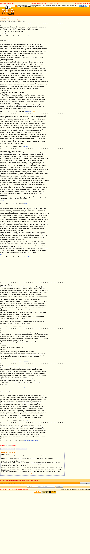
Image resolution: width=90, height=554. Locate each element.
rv (24, 387)
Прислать (75, 1)
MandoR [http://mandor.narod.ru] (31, 440)
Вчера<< (2, 445)
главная (2, 483)
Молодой (26, 361)
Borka (25, 203)
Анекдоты (5, 1)
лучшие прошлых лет (27, 480)
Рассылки (40, 3)
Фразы (35, 1)
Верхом (26, 146)
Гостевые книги (54, 3)
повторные (18, 480)
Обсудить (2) (16, 35)
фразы (19, 483)
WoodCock (28, 35)
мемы (14, 483)
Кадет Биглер (28, 111)
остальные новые (10, 480)
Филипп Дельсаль (28, 256)
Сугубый (26, 420)
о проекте (16, 489)
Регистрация (87, 3)
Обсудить (16, 111)
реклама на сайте (4, 489)
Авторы (65, 1)
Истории (15, 1)
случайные (35, 480)
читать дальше (32, 473)
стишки (25, 483)
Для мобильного (34, 3)
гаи (1, 254)
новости (27, 489)
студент (2, 200)
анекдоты (9, 483)
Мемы (25, 1)
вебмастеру (22, 489)
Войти (81, 3)
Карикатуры (55, 1)
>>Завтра (13, 445)
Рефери (26, 326)
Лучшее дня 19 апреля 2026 (7, 3)
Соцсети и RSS (47, 3)
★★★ (33, 111)
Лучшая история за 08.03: (9, 452)
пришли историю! (85, 483)
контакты (11, 489)
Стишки (45, 1)
